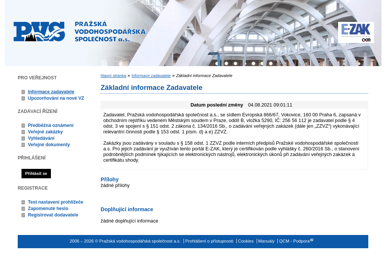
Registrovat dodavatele (53, 215)
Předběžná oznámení (51, 125)
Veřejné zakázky (45, 131)
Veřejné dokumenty (49, 144)
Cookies (246, 241)
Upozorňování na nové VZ (56, 98)
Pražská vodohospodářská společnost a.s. (79, 31)
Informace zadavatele (51, 91)
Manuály (266, 241)
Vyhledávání (41, 138)
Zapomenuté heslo (48, 208)
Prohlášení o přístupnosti (209, 241)
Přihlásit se (36, 173)
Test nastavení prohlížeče (55, 202)
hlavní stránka (113, 75)
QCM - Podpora (294, 241)
